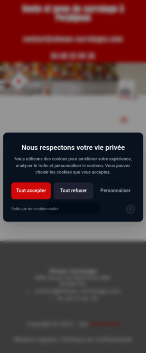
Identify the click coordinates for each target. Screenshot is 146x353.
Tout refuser (73, 196)
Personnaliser (113, 196)
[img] (128, 214)
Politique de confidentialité (36, 213)
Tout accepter (32, 196)
